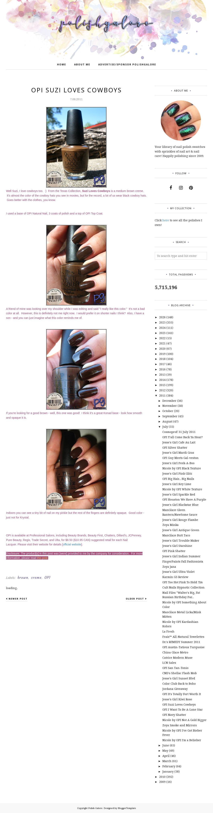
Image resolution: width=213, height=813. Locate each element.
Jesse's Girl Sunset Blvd (178, 678)
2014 (162, 380)
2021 (162, 343)
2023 (162, 333)
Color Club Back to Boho (179, 683)
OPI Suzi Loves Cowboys (179, 704)
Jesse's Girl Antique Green (180, 530)
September (169, 416)
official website (72, 544)
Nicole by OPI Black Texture (181, 468)
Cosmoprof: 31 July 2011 (179, 432)
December (169, 401)
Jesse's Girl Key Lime (176, 484)
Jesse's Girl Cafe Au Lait (178, 442)
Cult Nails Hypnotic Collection (183, 587)
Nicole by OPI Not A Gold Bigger (184, 720)
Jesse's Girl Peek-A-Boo (178, 463)
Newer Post (18, 598)
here (165, 220)
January (168, 771)
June (165, 745)
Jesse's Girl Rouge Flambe (180, 520)
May (165, 750)
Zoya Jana (169, 567)
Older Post (135, 598)
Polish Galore (95, 808)
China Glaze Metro (175, 652)
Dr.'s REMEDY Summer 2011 (181, 642)
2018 (162, 359)
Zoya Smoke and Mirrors (179, 725)
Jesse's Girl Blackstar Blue (180, 505)
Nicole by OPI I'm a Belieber (181, 740)
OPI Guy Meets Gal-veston (180, 458)
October (167, 411)
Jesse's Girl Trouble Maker (180, 540)
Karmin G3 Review (175, 577)
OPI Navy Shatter (174, 715)
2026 (162, 317)
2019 (162, 354)
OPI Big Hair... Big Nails (178, 479)
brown (22, 577)
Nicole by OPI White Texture (182, 489)
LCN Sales (169, 663)
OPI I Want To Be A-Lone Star (182, 709)
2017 (162, 364)
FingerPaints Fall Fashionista (182, 561)
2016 (162, 369)
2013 (162, 385)
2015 (162, 374)
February (168, 766)
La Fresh (168, 631)
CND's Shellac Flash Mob (179, 673)
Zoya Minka (170, 525)
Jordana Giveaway (175, 689)
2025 (162, 322)
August (167, 421)
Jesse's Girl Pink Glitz (177, 473)
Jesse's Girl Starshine (177, 546)
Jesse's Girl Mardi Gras (178, 452)
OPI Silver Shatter (174, 447)
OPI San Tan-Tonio (175, 668)
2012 (162, 390)
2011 (162, 395)
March (166, 761)
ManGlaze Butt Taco (176, 535)
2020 (162, 348)
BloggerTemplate (127, 808)
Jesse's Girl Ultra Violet (178, 572)
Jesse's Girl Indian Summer (181, 556)
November (169, 406)
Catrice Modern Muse (177, 657)
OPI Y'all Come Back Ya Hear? (182, 437)
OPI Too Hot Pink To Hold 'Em (182, 582)
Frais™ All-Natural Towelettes (183, 637)
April (166, 756)
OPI (47, 577)
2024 (162, 328)
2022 (162, 338)
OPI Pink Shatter (173, 551)
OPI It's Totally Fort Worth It (181, 694)
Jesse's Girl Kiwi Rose (177, 699)
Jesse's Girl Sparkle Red (178, 494)
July (165, 427)
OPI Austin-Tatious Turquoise (183, 647)
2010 (162, 777)
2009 (162, 782)
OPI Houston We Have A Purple (184, 499)
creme (36, 577)
